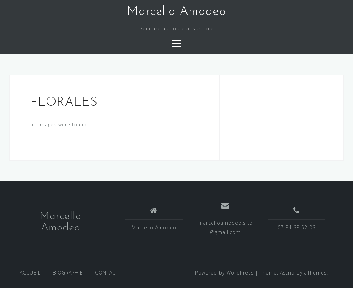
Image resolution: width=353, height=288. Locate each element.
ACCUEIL (30, 272)
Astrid (287, 272)
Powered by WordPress (224, 272)
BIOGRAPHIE (68, 272)
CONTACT (107, 272)
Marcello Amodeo (176, 12)
